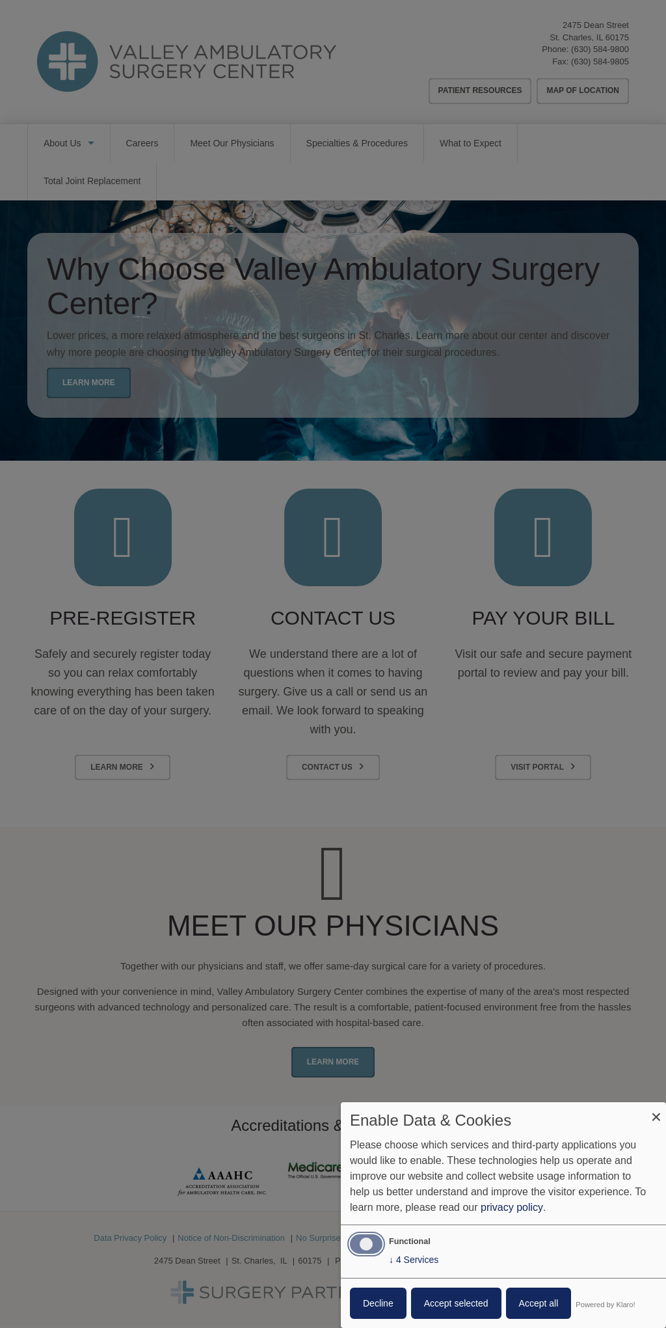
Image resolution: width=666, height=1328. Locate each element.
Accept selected (456, 1303)
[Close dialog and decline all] (656, 1110)
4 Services (413, 1259)
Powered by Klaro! (605, 1304)
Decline (378, 1303)
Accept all (539, 1303)
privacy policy (512, 1207)
